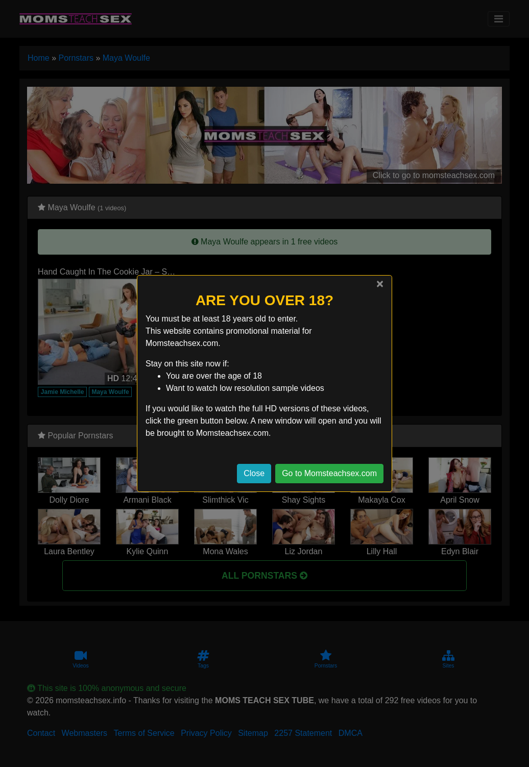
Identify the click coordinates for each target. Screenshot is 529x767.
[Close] (380, 283)
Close (254, 473)
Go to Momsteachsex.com (329, 473)
